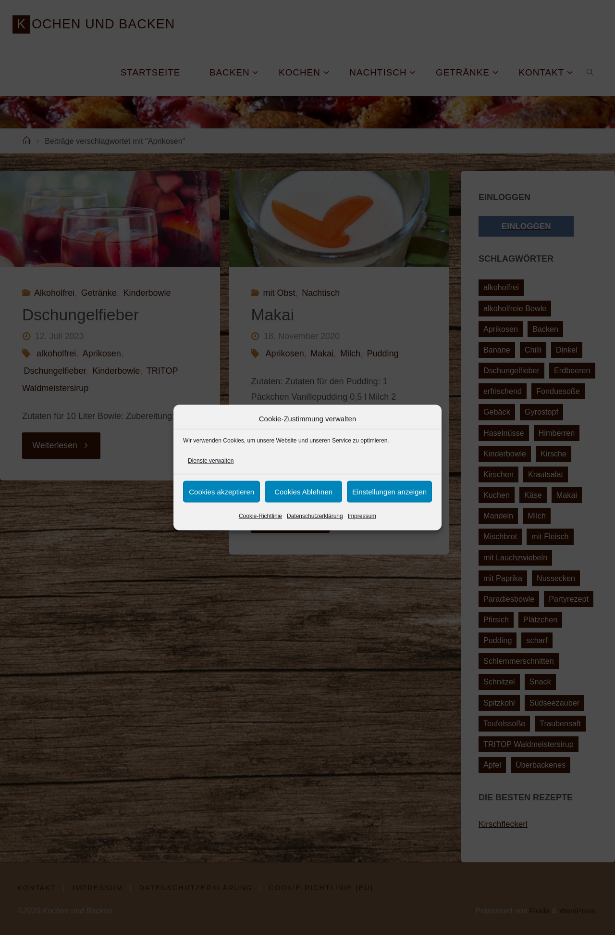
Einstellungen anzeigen (389, 492)
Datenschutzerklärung (315, 516)
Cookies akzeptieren (221, 492)
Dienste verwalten (211, 460)
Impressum (362, 516)
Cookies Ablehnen (303, 492)
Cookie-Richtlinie (260, 516)
